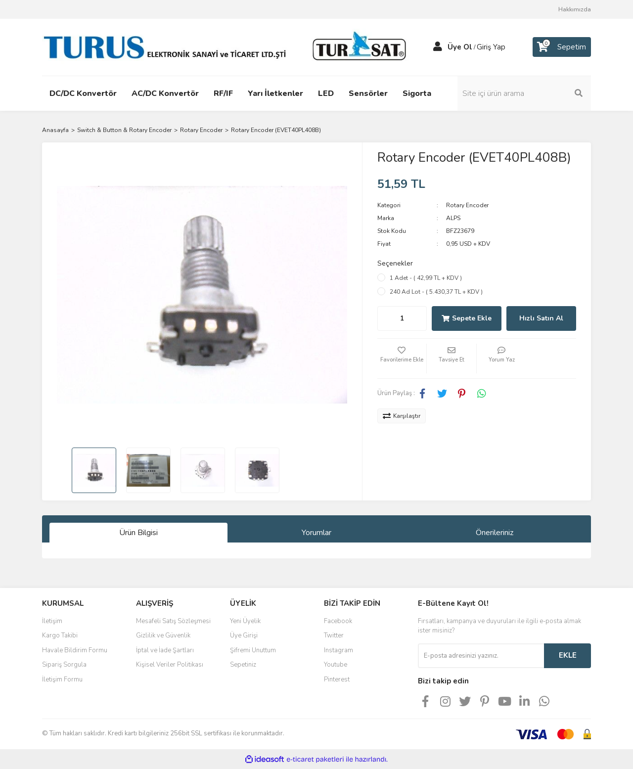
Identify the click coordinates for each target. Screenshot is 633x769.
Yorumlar (316, 532)
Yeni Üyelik (245, 621)
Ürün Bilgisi (138, 532)
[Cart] (562, 47)
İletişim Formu (62, 679)
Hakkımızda (574, 9)
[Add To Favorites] (402, 358)
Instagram (338, 650)
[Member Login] (437, 47)
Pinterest (337, 679)
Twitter (334, 635)
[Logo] (227, 46)
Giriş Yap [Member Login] (491, 47)
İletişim (52, 621)
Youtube (335, 664)
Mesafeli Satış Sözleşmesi (173, 621)
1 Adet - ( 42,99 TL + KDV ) (426, 278)
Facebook (338, 621)
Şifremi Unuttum (253, 650)
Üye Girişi (244, 635)
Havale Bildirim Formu (74, 650)
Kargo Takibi (60, 635)
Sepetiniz (243, 664)
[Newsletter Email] (481, 655)
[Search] (524, 93)
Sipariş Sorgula (64, 664)
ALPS (453, 218)
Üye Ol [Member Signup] (460, 47)
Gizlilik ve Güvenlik (163, 635)
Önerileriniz (494, 532)
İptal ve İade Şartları (165, 650)
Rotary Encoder (467, 205)
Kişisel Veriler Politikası (169, 664)
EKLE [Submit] (568, 655)
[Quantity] (402, 318)
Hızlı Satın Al (541, 318)
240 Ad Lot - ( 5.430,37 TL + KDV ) (436, 292)
